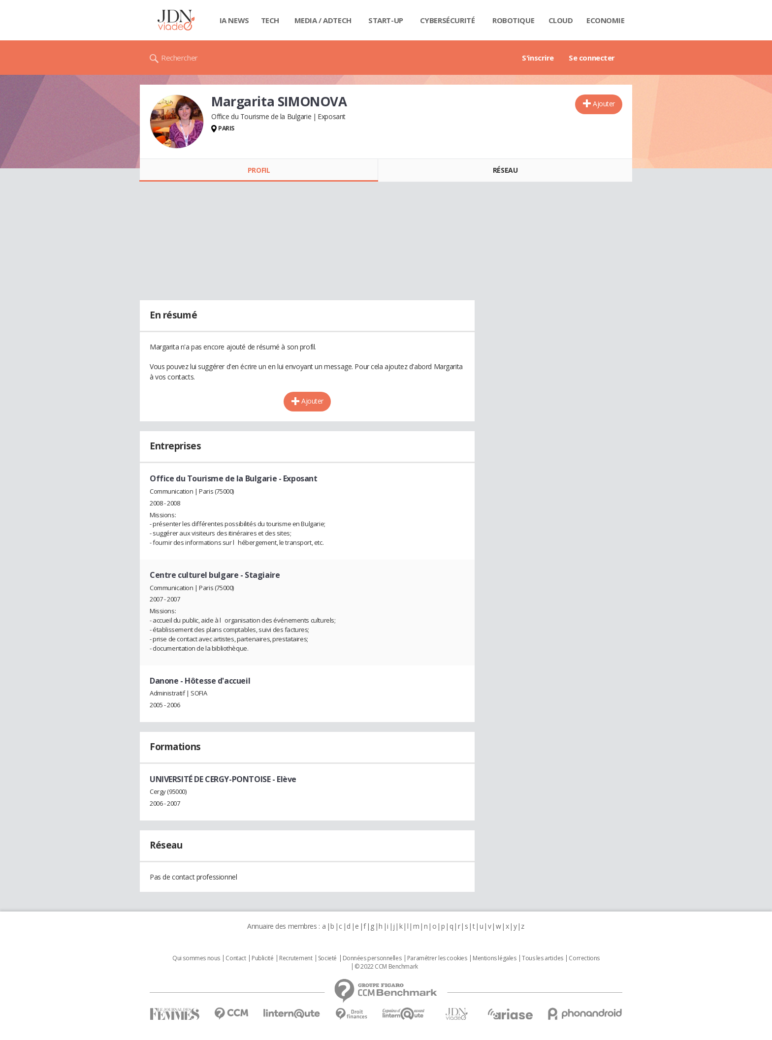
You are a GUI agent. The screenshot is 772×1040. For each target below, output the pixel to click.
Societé (327, 958)
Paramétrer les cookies (437, 958)
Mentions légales (494, 958)
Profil (259, 170)
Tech (270, 20)
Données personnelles (372, 958)
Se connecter (592, 58)
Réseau (505, 170)
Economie (605, 20)
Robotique (513, 20)
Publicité (262, 958)
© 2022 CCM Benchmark (386, 966)
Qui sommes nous (196, 958)
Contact (235, 958)
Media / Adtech (323, 20)
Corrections (584, 958)
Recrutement (295, 958)
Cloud (560, 20)
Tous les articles (542, 958)
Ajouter (604, 103)
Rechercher (179, 58)
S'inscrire (538, 58)
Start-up (385, 20)
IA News (234, 20)
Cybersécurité (447, 20)
